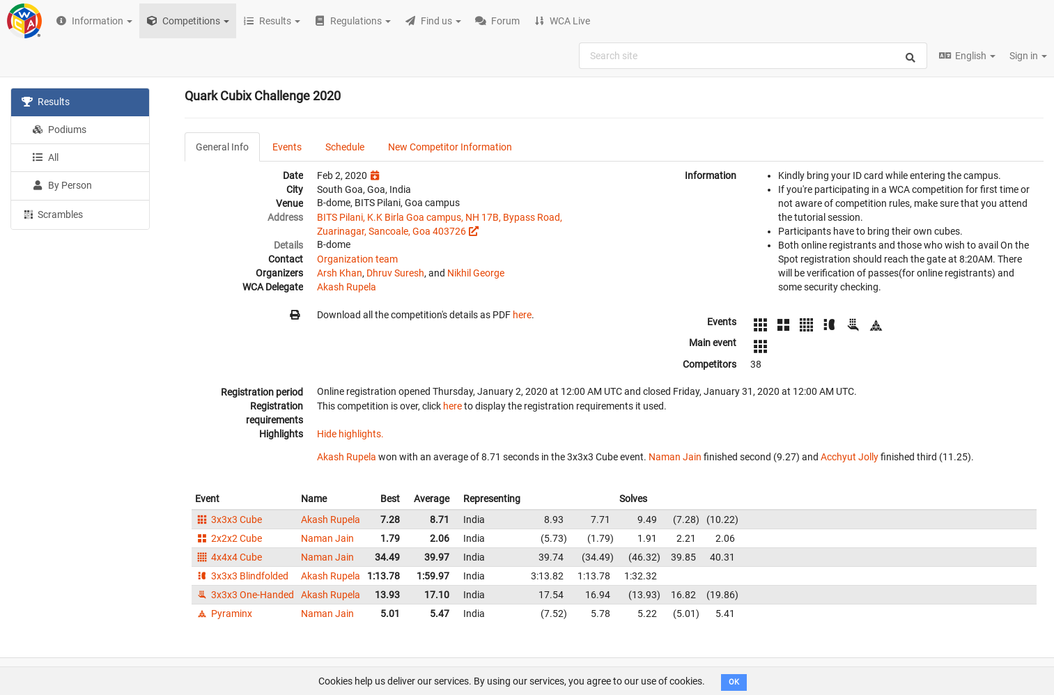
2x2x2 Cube (228, 538)
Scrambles (52, 214)
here (522, 314)
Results (46, 101)
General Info (222, 147)
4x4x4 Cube (228, 557)
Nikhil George (475, 273)
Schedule (344, 147)
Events (287, 147)
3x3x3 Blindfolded (241, 575)
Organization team (357, 259)
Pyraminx (223, 613)
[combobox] (753, 55)
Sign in (1028, 55)
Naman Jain (675, 456)
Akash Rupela (346, 286)
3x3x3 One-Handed (244, 594)
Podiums (59, 129)
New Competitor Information (450, 147)
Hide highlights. (350, 433)
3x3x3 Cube (228, 519)
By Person (62, 185)
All (45, 157)
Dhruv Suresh (395, 273)
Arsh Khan (339, 273)
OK (734, 682)
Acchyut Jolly (849, 456)
